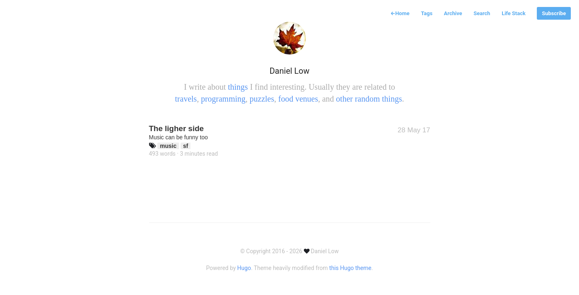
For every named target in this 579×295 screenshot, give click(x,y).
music (168, 146)
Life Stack (513, 13)
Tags (426, 13)
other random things (369, 98)
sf (185, 146)
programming (223, 98)
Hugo (244, 268)
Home (399, 13)
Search (481, 13)
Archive (453, 13)
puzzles (262, 98)
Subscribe (554, 13)
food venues (298, 98)
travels (186, 98)
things (238, 86)
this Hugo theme (350, 268)
